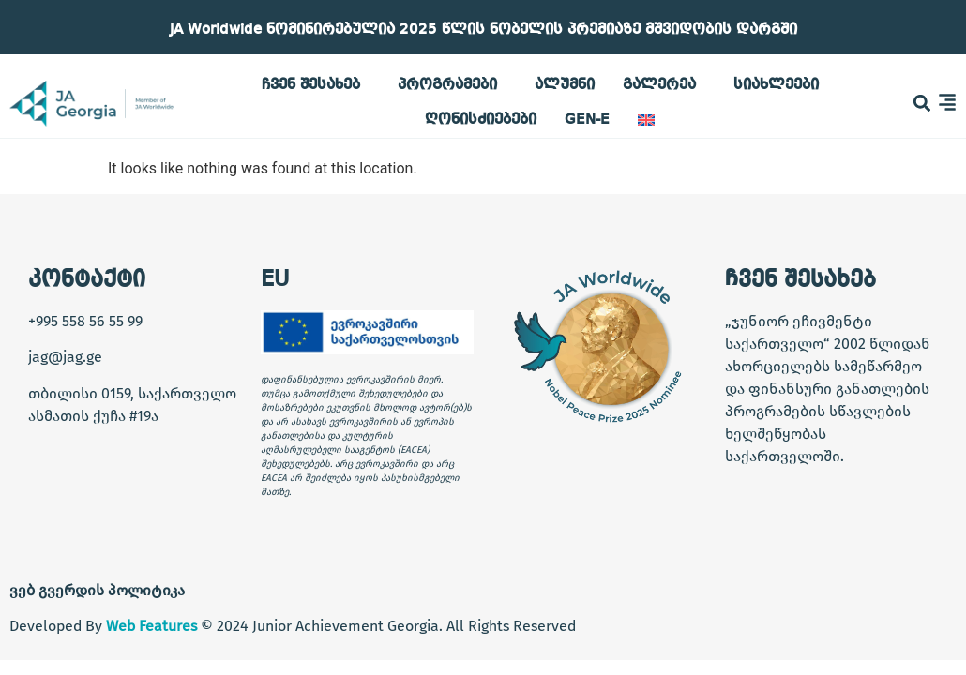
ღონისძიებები (480, 120)
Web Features (151, 626)
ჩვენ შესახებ (316, 85)
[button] (922, 103)
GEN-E (587, 120)
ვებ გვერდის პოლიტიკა (97, 590)
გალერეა (664, 85)
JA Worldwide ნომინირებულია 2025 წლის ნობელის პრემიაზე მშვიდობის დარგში (483, 30)
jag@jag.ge (65, 357)
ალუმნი (565, 85)
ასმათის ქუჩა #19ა (93, 416)
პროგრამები (452, 85)
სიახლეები (776, 85)
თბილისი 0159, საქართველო (132, 393)
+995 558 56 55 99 (85, 321)
